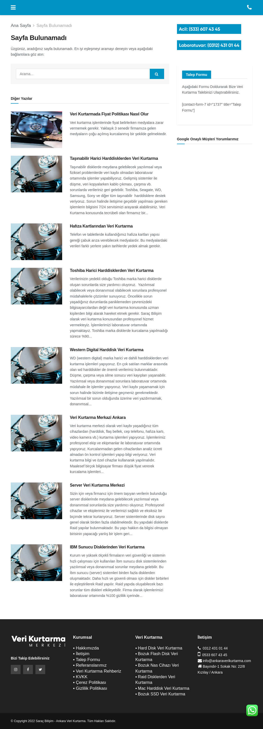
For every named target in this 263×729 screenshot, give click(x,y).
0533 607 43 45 (214, 655)
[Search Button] (157, 74)
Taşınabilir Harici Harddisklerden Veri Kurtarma (114, 158)
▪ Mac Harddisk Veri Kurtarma (162, 688)
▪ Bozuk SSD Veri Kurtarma (160, 694)
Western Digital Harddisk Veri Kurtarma (106, 350)
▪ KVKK (80, 676)
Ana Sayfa (21, 25)
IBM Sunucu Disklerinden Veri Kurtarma (107, 547)
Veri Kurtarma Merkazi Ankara (98, 417)
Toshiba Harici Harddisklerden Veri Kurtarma (112, 270)
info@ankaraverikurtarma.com (227, 661)
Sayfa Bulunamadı (54, 25)
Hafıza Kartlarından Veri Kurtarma (101, 226)
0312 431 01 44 (215, 648)
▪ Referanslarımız (90, 665)
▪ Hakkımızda (86, 648)
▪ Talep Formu (86, 659)
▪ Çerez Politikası (89, 682)
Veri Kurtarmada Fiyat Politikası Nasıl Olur (109, 114)
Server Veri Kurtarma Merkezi (97, 485)
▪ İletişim (81, 653)
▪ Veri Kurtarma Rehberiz (97, 671)
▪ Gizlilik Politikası (90, 688)
